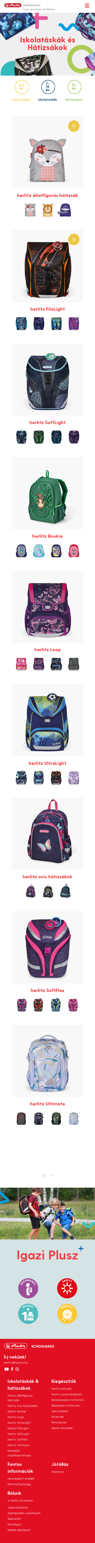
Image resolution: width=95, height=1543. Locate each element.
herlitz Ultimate (18, 1445)
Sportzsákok (59, 1411)
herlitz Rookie (17, 1411)
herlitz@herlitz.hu (16, 1362)
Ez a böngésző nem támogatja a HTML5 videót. (47, 1159)
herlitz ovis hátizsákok (23, 1405)
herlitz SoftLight (19, 1433)
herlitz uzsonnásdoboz (66, 1394)
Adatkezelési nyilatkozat (24, 1513)
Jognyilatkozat (18, 1507)
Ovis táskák (21, 90)
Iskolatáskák (47, 90)
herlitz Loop (16, 1417)
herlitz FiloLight (18, 1428)
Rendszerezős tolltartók (67, 1399)
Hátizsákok (73, 90)
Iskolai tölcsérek (62, 1428)
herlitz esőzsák (61, 1388)
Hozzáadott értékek (21, 1478)
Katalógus (14, 1524)
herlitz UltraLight (19, 1422)
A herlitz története (20, 1500)
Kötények (57, 1416)
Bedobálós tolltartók (65, 1405)
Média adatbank (19, 1530)
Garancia (57, 1471)
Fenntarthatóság (19, 1484)
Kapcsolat (14, 1518)
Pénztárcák (59, 1422)
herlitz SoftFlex (18, 1439)
